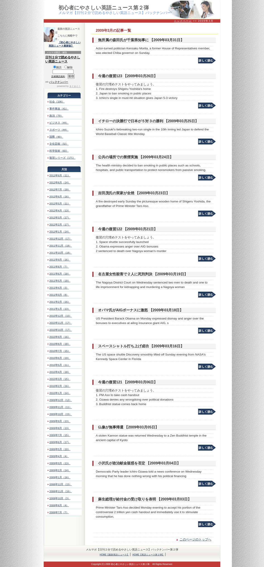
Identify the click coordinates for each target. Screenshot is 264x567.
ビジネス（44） (59, 122)
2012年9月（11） (59, 175)
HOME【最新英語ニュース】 (114, 554)
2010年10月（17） (60, 330)
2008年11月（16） (60, 491)
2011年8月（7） (59, 266)
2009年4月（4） (59, 456)
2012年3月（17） (59, 217)
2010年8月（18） (59, 344)
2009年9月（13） (59, 421)
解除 (68, 67)
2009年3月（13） (59, 463)
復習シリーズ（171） (62, 157)
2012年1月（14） (59, 231)
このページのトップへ (195, 539)
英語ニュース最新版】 (61, 45)
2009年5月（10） (59, 449)
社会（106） (57, 101)
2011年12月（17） (60, 238)
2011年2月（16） (59, 301)
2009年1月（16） (59, 477)
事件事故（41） (59, 108)
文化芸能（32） (59, 143)
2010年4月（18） (59, 372)
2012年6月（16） (59, 196)
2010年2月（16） (59, 386)
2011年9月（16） (59, 259)
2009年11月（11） (60, 407)
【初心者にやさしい (69, 42)
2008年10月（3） (59, 498)
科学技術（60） (59, 150)
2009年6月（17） (59, 442)
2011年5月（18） (59, 280)
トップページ (183, 20)
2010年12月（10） (60, 316)
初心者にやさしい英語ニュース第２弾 (103, 8)
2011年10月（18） (60, 252)
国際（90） (56, 136)
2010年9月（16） (59, 337)
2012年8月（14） (59, 182)
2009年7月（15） (59, 435)
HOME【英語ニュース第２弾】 (148, 554)
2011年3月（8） (59, 294)
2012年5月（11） (59, 203)
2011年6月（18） (59, 273)
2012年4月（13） (59, 210)
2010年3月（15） (59, 379)
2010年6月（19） (59, 358)
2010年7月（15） (59, 351)
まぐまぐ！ (75, 86)
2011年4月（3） (59, 287)
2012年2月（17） (59, 224)
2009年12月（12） (60, 400)
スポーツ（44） (59, 129)
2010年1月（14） (59, 393)
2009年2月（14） (59, 470)
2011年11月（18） (60, 245)
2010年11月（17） (60, 323)
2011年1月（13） (59, 309)
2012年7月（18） (59, 189)
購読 (57, 67)
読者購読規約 (58, 76)
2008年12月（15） (60, 484)
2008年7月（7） (59, 512)
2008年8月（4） (59, 505)
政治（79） (56, 115)
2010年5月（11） (59, 365)
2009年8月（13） (59, 428)
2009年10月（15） (60, 414)
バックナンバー (58, 82)
